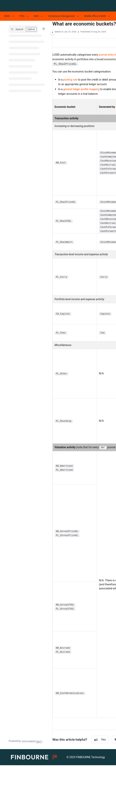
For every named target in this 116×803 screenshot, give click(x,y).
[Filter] (43, 29)
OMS (36, 16)
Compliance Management (61, 16)
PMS (21, 16)
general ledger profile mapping (81, 89)
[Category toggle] (52, 32)
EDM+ (7, 16)
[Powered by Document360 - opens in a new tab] (26, 741)
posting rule (70, 79)
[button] (23, 29)
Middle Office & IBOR (95, 16)
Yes (100, 739)
